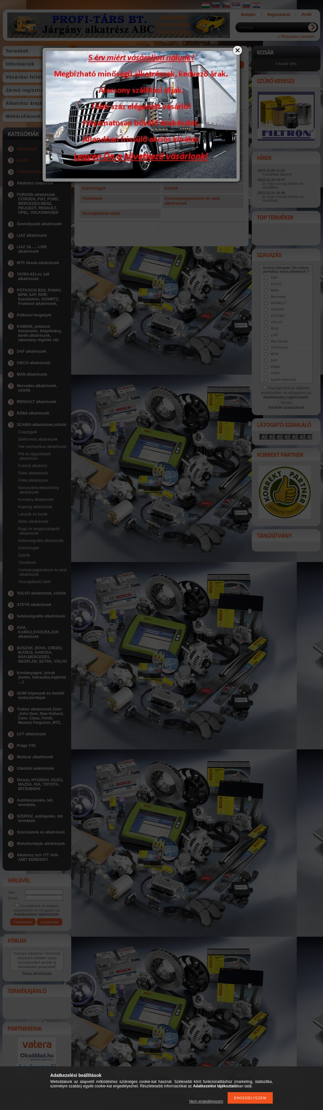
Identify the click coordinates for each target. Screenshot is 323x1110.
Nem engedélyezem (206, 1101)
